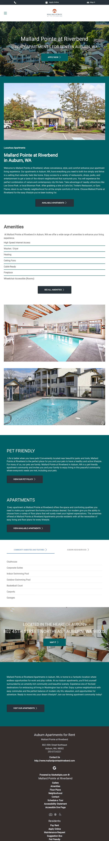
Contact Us (54, 757)
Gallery (55, 783)
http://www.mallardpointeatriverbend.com (54, 760)
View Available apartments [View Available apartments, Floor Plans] (28, 528)
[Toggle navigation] (5, 13)
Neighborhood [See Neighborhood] (55, 793)
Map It (91, 2)
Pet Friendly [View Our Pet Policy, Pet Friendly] (54, 839)
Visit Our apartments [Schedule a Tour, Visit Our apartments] (25, 708)
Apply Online (52, 2)
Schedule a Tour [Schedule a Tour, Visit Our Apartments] (55, 800)
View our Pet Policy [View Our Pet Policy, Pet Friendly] (24, 479)
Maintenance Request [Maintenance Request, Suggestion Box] (54, 832)
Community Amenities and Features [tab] (30, 549)
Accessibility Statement (55, 804)
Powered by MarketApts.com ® (55, 775)
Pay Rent (54, 825)
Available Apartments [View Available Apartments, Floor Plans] (54, 202)
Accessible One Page (55, 807)
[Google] (54, 768)
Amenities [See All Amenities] (55, 786)
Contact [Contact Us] (55, 797)
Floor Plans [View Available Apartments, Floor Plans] (55, 790)
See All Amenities (54, 289)
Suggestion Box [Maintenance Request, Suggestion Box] (54, 836)
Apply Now (54, 57)
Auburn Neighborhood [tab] (78, 549)
